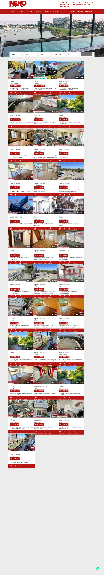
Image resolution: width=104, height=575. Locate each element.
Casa (12, 81)
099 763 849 (64, 6)
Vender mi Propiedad (51, 11)
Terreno (13, 409)
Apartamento (74, 81)
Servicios (30, 11)
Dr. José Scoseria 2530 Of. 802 (83, 3)
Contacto (39, 11)
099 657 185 (64, 5)
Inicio (13, 11)
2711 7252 (64, 3)
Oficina (42, 122)
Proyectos (21, 11)
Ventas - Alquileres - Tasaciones (81, 11)
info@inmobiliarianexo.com (81, 5)
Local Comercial (16, 245)
